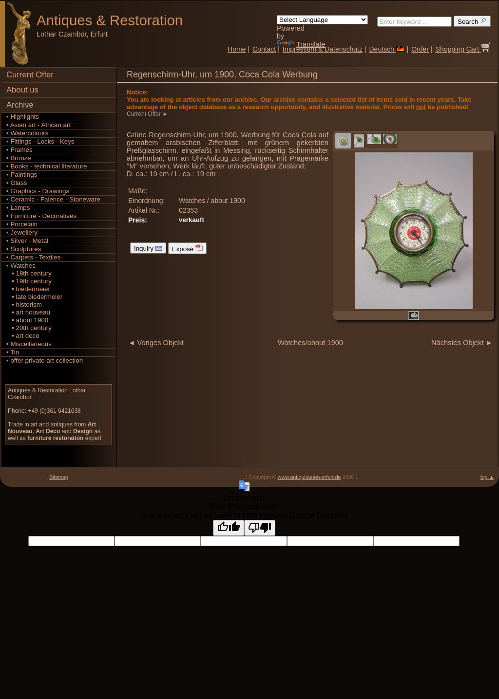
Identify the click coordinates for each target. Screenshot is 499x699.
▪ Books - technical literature (46, 166)
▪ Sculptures (23, 249)
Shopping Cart (463, 49)
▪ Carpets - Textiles (33, 257)
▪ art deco (22, 335)
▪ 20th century (29, 327)
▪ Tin (12, 352)
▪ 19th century (29, 281)
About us (22, 89)
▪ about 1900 (27, 320)
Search (472, 21)
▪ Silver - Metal (27, 240)
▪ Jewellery (22, 232)
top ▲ (487, 477)
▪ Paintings (21, 174)
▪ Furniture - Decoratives (41, 216)
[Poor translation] (259, 528)
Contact (264, 49)
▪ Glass (16, 182)
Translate (301, 44)
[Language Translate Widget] (322, 19)
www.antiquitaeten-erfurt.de (309, 477)
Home (237, 49)
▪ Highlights (22, 116)
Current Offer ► (148, 113)
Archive (20, 105)
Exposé (187, 248)
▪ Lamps (18, 207)
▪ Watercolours (27, 133)
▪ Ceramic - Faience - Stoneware (53, 199)
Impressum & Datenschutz (323, 49)
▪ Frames (19, 149)
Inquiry (148, 248)
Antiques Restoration (110, 20)
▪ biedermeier (28, 289)
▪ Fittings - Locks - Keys (40, 141)
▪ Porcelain (22, 224)
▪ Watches (21, 265)
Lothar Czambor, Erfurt (72, 34)
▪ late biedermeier (34, 296)
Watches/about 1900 (310, 343)
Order (420, 49)
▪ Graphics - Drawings (37, 191)
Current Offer (30, 74)
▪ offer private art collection (44, 360)
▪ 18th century (29, 273)
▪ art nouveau (28, 312)
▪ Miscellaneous (29, 344)
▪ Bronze (18, 158)
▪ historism (24, 304)
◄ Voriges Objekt (156, 343)
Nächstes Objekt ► (462, 343)
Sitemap (58, 477)
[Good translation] (228, 528)
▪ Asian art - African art (38, 125)
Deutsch (386, 49)
